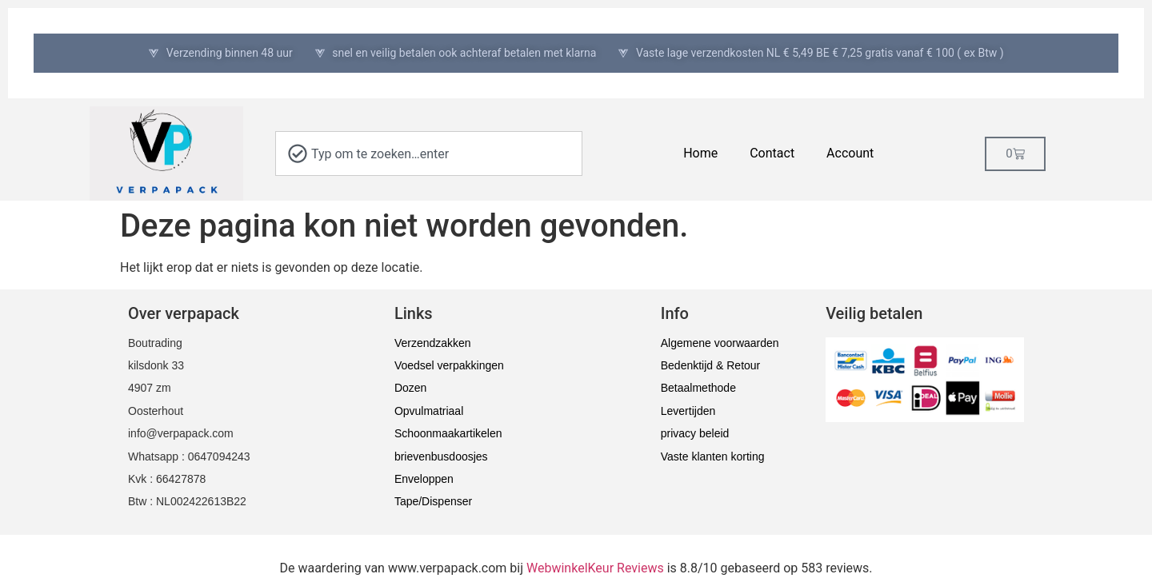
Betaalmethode (698, 387)
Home (700, 153)
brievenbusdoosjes (441, 456)
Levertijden (688, 411)
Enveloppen (424, 478)
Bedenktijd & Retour (711, 365)
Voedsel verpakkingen (449, 365)
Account (850, 153)
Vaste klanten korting (713, 456)
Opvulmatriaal (428, 411)
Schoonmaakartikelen (448, 433)
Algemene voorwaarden (720, 343)
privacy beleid (695, 433)
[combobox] (428, 153)
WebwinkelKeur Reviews (595, 568)
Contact (772, 153)
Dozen (410, 387)
